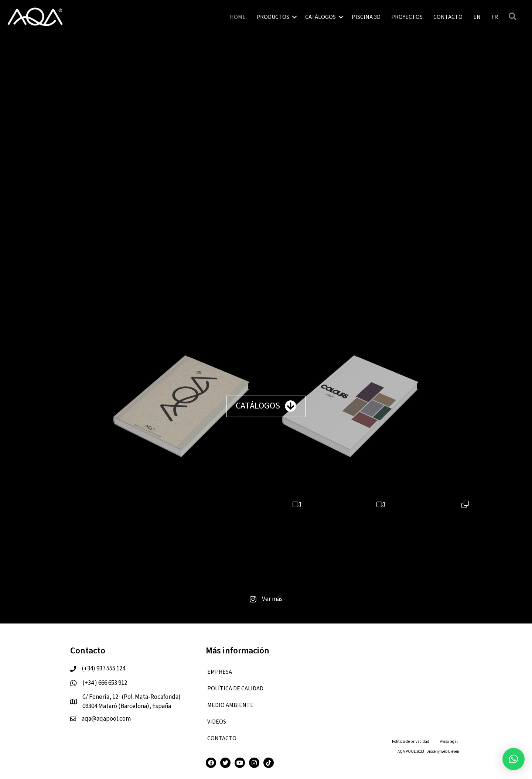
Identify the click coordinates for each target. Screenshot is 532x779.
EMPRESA (219, 672)
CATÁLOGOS (320, 17)
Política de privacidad (410, 741)
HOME (238, 17)
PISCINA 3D (366, 17)
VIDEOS (216, 722)
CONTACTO (448, 17)
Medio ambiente (230, 705)
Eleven (453, 751)
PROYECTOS (407, 17)
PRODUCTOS (272, 17)
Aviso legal (449, 741)
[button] (513, 759)
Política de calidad (235, 688)
